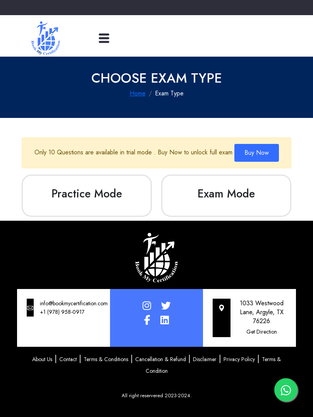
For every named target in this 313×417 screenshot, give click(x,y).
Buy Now (256, 152)
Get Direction (261, 332)
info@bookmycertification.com (74, 303)
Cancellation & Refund (160, 359)
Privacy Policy (239, 359)
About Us (42, 359)
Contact (68, 359)
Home (138, 93)
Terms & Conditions (106, 359)
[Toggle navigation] (104, 38)
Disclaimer (205, 359)
